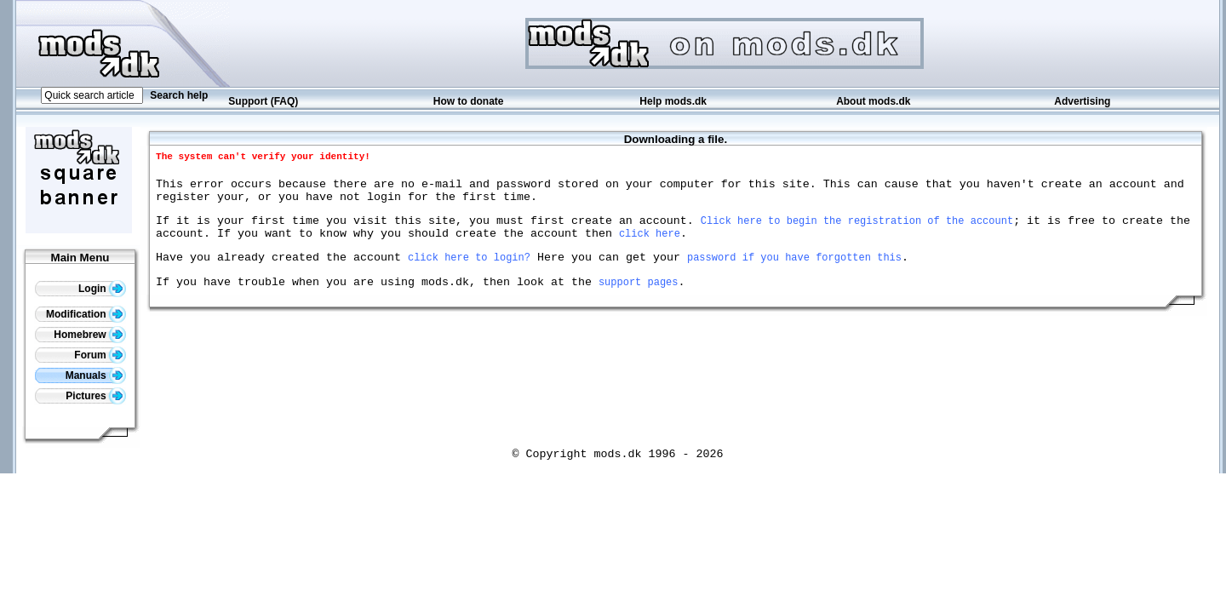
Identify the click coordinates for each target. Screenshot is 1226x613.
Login (102, 289)
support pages (639, 299)
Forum (100, 355)
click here (649, 245)
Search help (179, 95)
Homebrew (90, 335)
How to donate (468, 101)
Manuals (96, 375)
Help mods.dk (673, 101)
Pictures (96, 396)
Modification (86, 314)
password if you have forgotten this (794, 272)
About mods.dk (873, 101)
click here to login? (469, 272)
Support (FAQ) (263, 101)
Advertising (1082, 101)
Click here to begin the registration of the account (857, 230)
